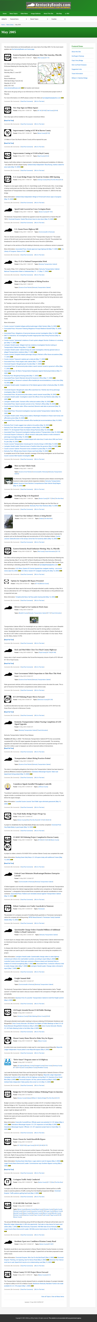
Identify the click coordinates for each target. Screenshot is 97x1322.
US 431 (37, 1145)
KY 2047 (51, 1244)
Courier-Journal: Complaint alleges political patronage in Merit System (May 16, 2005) (30, 326)
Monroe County (44, 583)
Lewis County (24, 1067)
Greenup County (42, 179)
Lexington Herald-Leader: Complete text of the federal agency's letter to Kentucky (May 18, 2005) (33, 385)
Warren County (55, 840)
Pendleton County (43, 1067)
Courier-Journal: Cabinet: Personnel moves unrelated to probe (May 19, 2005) (28, 448)
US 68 (56, 110)
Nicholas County (18, 1215)
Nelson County (42, 1275)
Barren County (41, 133)
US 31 (44, 840)
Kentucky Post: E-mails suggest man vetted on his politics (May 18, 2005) (26, 425)
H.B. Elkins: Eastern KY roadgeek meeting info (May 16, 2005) (40, 571)
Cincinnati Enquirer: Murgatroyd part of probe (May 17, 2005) (22, 364)
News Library (10, 24)
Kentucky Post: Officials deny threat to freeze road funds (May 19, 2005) (26, 451)
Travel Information (50, 551)
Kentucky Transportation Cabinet (48, 264)
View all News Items (58, 1296)
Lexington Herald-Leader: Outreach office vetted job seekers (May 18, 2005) (27, 401)
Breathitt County (23, 613)
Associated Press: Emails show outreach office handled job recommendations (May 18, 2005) (33, 420)
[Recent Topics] (38, 19)
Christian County (48, 1209)
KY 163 (37, 583)
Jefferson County (43, 786)
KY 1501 (50, 212)
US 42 (49, 820)
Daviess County (22, 1098)
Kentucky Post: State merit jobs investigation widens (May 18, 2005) (25, 427)
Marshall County (18, 1213)
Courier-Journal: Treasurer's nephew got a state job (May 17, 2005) (24, 359)
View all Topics (46, 1296)
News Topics (14, 13)
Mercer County (47, 1213)
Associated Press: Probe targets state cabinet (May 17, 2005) (23, 361)
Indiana (41, 518)
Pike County (41, 57)
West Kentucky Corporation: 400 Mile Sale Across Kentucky (39, 1226)
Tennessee (41, 909)
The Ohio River (55, 179)
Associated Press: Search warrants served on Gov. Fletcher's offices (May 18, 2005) (29, 404)
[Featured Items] (17, 19)
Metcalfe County (56, 1213)
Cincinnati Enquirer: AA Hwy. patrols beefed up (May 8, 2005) (37, 1079)
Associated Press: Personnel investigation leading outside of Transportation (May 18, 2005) (32, 432)
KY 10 (15, 1067)
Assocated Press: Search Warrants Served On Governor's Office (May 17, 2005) (28, 378)
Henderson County (23, 1016)
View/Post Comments (27, 101)
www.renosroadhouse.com (12, 88)
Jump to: (4, 19)
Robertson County (28, 1215)
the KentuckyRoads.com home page (23, 49)
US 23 (61, 179)
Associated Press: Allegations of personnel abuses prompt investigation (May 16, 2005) (31, 333)
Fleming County (18, 1211)
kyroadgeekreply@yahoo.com (52, 98)
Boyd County (41, 156)
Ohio (48, 179)
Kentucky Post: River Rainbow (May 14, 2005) (44, 506)
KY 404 (54, 652)
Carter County (48, 1065)
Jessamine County (36, 1211)
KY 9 (19, 1067)
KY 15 (48, 613)
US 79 (45, 1145)
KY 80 (44, 110)
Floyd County (42, 652)
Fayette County (58, 1209)
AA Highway (21, 1065)
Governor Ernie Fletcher (25, 287)
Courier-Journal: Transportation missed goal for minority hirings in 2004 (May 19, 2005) (31, 444)
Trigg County (53, 1215)
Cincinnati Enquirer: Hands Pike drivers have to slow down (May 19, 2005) (31, 219)
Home (5, 13)
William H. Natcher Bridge (39, 1098)
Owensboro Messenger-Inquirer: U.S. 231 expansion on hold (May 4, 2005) (34, 1124)
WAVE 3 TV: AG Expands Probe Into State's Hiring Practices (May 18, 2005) (27, 430)
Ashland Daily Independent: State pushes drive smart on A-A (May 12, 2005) (27, 1082)
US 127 (41, 820)
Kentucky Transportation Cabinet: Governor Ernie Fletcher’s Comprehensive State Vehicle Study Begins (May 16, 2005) (37, 483)
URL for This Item (39, 101)
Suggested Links (77, 69)
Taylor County (37, 1215)
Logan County (30, 1145)
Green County (26, 1211)
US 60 (47, 156)
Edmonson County (43, 699)
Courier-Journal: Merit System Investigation (17, 456)
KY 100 (20, 1145)
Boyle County (39, 1209)
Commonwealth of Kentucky (46, 232)
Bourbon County (30, 1209)
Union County (41, 1016)
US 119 (47, 57)
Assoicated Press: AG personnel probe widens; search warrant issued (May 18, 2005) (30, 394)
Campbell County (39, 1065)
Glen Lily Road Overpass (79, 65)
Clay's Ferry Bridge (77, 60)
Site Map (59, 13)
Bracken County (29, 1065)
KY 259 (50, 699)
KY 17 (49, 498)
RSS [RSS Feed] (67, 13)
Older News (24, 13)
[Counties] (58, 19)
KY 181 (40, 110)
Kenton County (43, 212)
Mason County (42, 1041)
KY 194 (49, 652)
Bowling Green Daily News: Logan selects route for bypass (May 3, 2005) (38, 1161)
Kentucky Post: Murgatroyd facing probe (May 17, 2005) (21, 376)
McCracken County (37, 1213)
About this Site (76, 52)
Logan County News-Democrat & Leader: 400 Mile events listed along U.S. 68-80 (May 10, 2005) (33, 1229)
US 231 (57, 1098)
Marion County (58, 1211)
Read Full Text (9, 120)
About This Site (48, 13)
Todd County (50, 110)
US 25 (45, 820)
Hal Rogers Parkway (78, 56)
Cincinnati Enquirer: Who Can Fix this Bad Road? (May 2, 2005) (35, 1257)
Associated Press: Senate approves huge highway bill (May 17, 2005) (37, 249)
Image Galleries (36, 13)
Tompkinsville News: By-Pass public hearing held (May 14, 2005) (35, 597)
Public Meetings (33, 1016)
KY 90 (47, 133)
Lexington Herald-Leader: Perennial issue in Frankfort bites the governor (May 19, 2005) (31, 446)
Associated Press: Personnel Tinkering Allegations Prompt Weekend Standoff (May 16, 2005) (32, 328)
